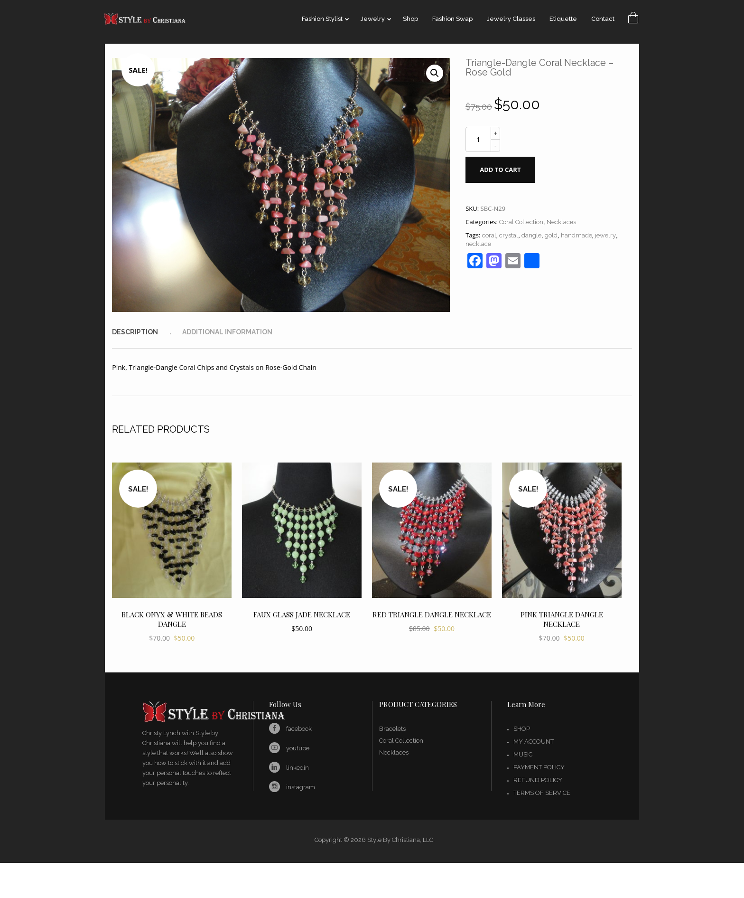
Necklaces (561, 222)
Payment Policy (539, 767)
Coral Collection (521, 222)
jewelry (605, 235)
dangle (531, 235)
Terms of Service (541, 792)
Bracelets (392, 728)
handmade (576, 235)
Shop (521, 728)
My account (533, 741)
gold (551, 235)
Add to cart (500, 169)
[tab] (146, 332)
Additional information (227, 332)
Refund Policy (537, 780)
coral (489, 235)
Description (135, 332)
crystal (508, 235)
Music (522, 754)
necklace (478, 243)
